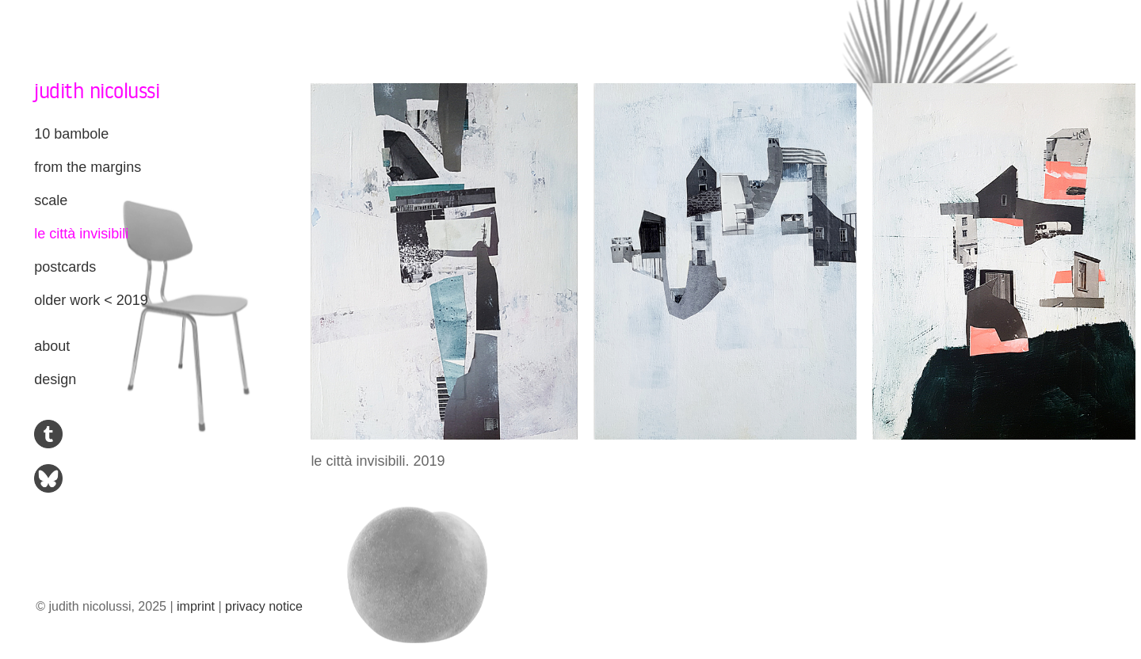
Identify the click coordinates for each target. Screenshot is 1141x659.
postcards (65, 267)
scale (50, 200)
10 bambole (71, 134)
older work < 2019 (91, 300)
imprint (196, 606)
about (52, 346)
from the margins (87, 167)
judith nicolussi (96, 90)
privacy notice (264, 606)
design (55, 379)
